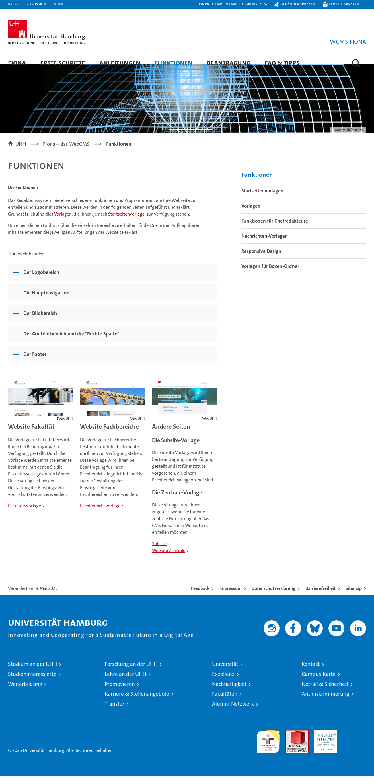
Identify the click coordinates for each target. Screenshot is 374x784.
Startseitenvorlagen (262, 199)
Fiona (17, 62)
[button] (233, 4)
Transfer (114, 711)
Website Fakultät (31, 434)
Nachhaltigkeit (229, 691)
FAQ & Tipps (282, 62)
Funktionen (173, 62)
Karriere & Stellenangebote (137, 701)
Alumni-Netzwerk (233, 711)
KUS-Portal (37, 4)
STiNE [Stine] (59, 4)
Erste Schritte (62, 62)
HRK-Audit (324, 741)
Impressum (230, 596)
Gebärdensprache (298, 4)
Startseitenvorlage (126, 222)
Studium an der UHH (32, 672)
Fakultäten (224, 701)
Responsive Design (261, 259)
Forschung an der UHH (131, 672)
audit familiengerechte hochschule (268, 747)
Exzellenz (223, 682)
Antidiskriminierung (325, 701)
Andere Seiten (171, 434)
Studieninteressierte (32, 682)
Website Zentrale (168, 558)
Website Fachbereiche (109, 434)
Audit (290, 741)
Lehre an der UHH (125, 682)
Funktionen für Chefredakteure (274, 229)
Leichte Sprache (344, 4)
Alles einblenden (29, 262)
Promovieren (120, 691)
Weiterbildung (25, 691)
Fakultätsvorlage (24, 514)
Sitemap (354, 596)
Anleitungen (119, 62)
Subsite (159, 552)
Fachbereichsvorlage (100, 514)
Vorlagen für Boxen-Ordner (270, 274)
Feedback (200, 596)
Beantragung (228, 62)
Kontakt (311, 672)
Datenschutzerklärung (273, 596)
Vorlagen (63, 222)
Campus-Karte (319, 682)
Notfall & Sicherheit (325, 691)
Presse (14, 4)
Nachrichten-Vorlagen (264, 244)
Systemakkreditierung (354, 741)
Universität (225, 672)
